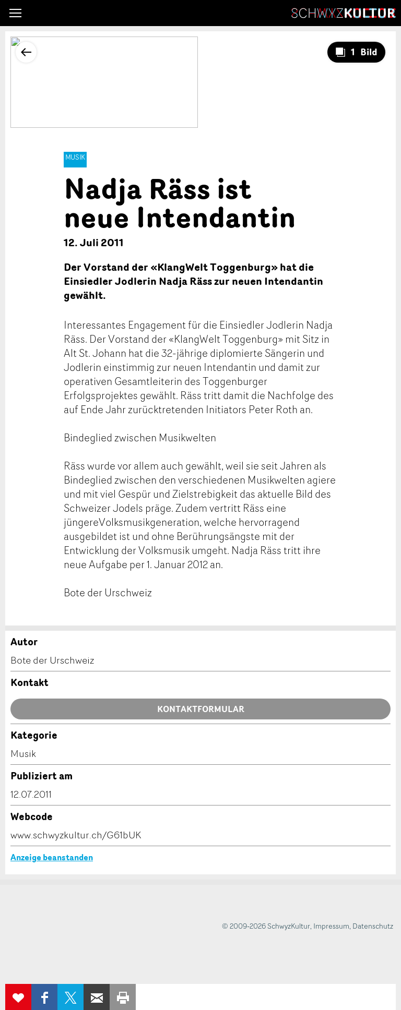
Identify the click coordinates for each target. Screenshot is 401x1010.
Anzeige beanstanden (51, 857)
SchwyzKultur (343, 13)
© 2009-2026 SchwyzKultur (266, 926)
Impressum (331, 926)
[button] (15, 13)
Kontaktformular (200, 709)
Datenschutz (372, 926)
